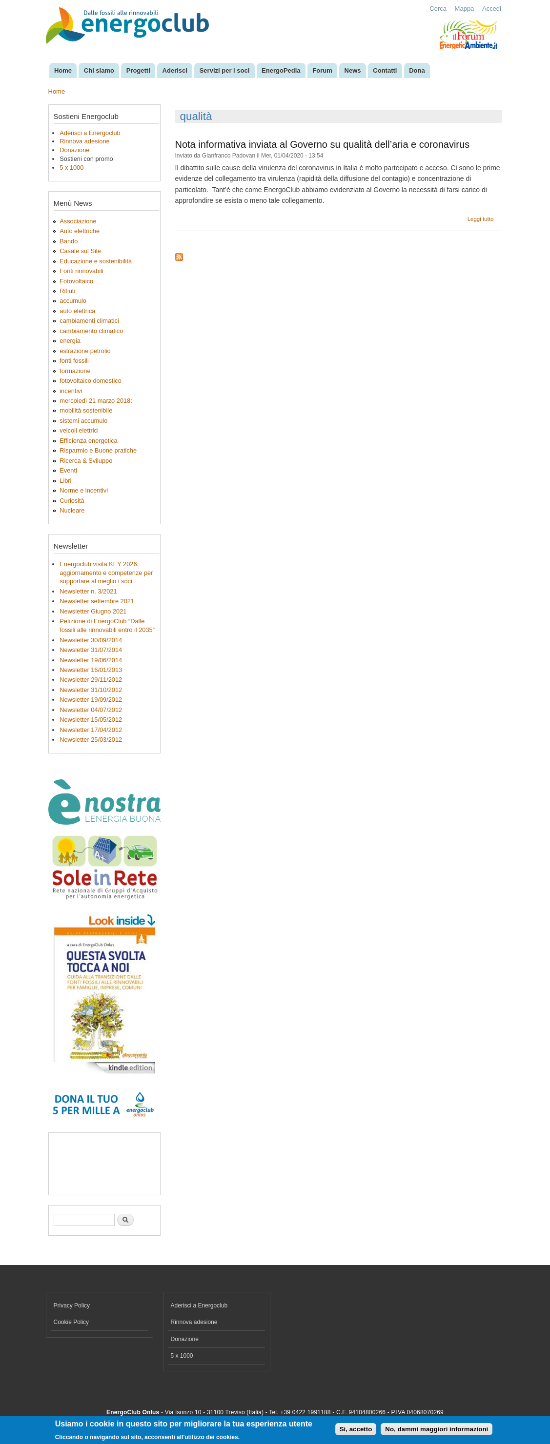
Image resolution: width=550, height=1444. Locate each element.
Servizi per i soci (225, 70)
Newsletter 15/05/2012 (91, 719)
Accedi (491, 8)
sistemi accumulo (83, 420)
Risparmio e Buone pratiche (98, 450)
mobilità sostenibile (86, 410)
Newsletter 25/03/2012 (91, 739)
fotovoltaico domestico (90, 380)
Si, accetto (356, 1429)
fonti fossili (74, 360)
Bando (69, 241)
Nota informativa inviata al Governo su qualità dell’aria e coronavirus (322, 144)
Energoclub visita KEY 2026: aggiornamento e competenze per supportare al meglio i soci (106, 572)
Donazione (74, 150)
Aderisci (175, 70)
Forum (322, 70)
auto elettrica (77, 311)
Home (63, 70)
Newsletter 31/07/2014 (91, 649)
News (353, 70)
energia (70, 340)
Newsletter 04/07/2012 (91, 709)
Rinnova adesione (84, 141)
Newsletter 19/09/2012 (91, 699)
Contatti (385, 70)
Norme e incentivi (84, 490)
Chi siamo (99, 70)
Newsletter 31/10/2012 (91, 689)
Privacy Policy (72, 1305)
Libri (65, 480)
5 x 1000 (71, 167)
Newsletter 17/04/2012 (91, 729)
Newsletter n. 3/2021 (88, 591)
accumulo (73, 300)
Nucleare (72, 510)
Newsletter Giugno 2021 (93, 611)
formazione (75, 371)
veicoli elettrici (79, 430)
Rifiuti (67, 291)
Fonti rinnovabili (81, 271)
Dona (417, 70)
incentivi (71, 391)
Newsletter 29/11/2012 (91, 679)
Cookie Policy (71, 1322)
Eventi (68, 470)
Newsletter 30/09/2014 (91, 640)
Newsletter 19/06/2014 (91, 660)
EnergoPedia (281, 70)
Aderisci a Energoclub (90, 133)
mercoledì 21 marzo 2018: (96, 400)
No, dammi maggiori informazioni (436, 1429)
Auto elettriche (80, 231)
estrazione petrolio (85, 351)
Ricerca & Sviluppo (86, 460)
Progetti (138, 70)
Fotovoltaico (76, 281)
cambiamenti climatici (89, 320)
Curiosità (72, 500)
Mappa (464, 8)
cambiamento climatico (91, 331)
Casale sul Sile (80, 251)
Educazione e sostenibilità (96, 261)
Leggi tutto (481, 219)
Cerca (438, 8)
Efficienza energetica (88, 440)
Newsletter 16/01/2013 (91, 669)
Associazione (78, 221)
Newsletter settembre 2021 (97, 601)
